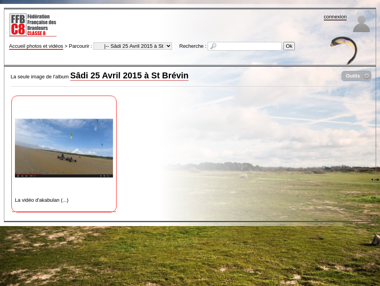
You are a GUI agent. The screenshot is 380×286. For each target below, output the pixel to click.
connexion (335, 17)
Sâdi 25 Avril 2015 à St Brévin (129, 75)
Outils (353, 76)
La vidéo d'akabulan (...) (64, 151)
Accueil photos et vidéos (36, 46)
